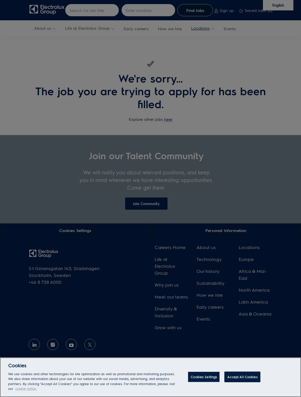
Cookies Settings (204, 377)
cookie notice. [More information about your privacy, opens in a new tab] (26, 388)
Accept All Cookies (242, 377)
